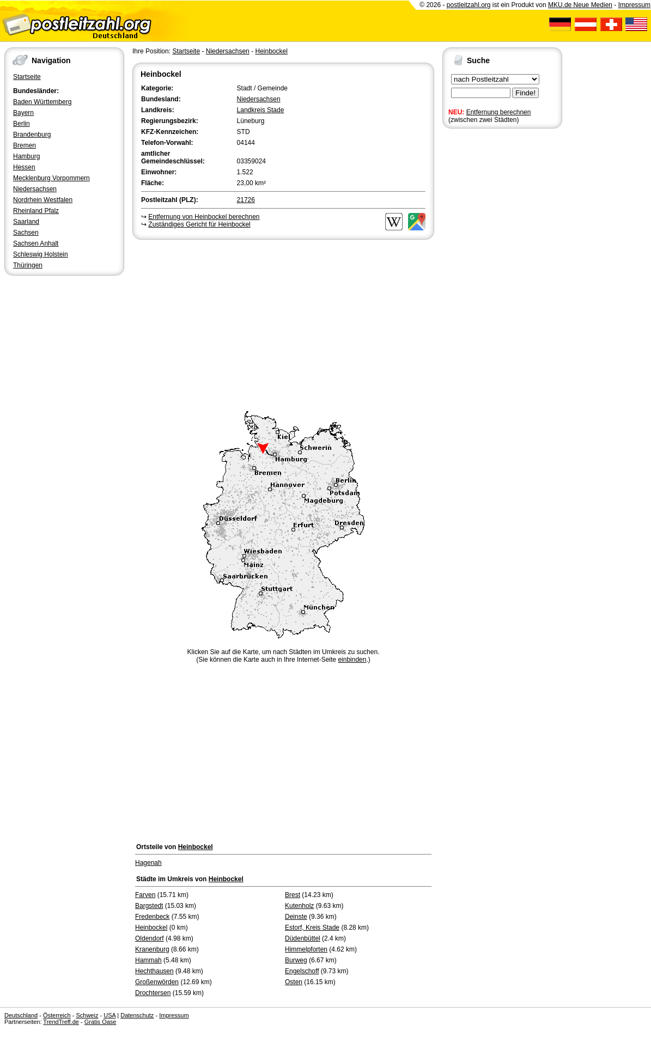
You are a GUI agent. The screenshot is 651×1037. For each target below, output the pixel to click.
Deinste (296, 916)
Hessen (24, 167)
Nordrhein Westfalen (42, 200)
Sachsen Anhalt (35, 243)
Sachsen (26, 232)
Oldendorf (149, 938)
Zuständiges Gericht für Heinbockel (199, 224)
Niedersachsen (35, 189)
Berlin (21, 123)
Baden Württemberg (42, 102)
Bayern (23, 113)
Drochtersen (153, 993)
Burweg (296, 960)
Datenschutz (137, 1015)
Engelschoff (302, 971)
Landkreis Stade (260, 110)
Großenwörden (157, 982)
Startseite (27, 77)
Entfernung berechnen (498, 112)
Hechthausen (154, 971)
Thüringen (27, 265)
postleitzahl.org (469, 5)
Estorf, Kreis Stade (312, 927)
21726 (246, 200)
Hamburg (26, 156)
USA (109, 1015)
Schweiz (87, 1015)
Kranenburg (152, 949)
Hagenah (148, 863)
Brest (292, 895)
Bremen (24, 145)
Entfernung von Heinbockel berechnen (203, 217)
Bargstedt (149, 906)
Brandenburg (32, 134)
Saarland (26, 221)
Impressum (634, 5)
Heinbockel (271, 51)
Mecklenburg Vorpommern (51, 178)
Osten (293, 982)
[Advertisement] (283, 323)
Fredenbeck (152, 916)
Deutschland (21, 1015)
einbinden (352, 659)
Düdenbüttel (302, 938)
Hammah (148, 960)
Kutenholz (299, 906)
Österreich (57, 1015)
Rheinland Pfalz (36, 211)
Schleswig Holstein (40, 254)
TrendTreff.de (61, 1021)
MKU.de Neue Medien (580, 5)
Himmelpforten (306, 949)
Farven (145, 895)
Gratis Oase (100, 1021)
